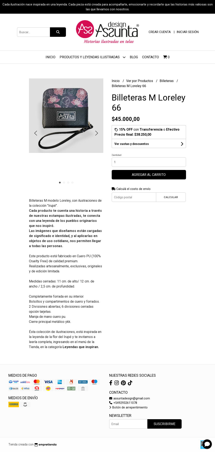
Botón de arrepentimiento (128, 407)
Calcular (171, 197)
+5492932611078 (123, 403)
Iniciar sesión (188, 32)
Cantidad (116, 155)
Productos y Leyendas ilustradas (93, 57)
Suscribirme (164, 424)
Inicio (50, 57)
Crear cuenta (160, 32)
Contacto (150, 57)
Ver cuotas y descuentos (131, 144)
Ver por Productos (140, 81)
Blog (134, 57)
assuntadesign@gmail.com (129, 398)
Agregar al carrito (149, 175)
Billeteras (167, 81)
